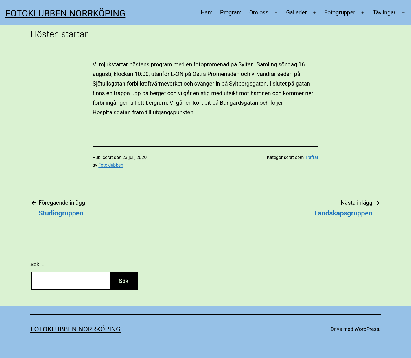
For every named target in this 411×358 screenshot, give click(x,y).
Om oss (258, 12)
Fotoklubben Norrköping (65, 13)
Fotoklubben (110, 165)
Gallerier (296, 12)
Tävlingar (384, 12)
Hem (207, 12)
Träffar (311, 157)
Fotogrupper (339, 12)
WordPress (367, 329)
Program (231, 12)
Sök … (37, 264)
